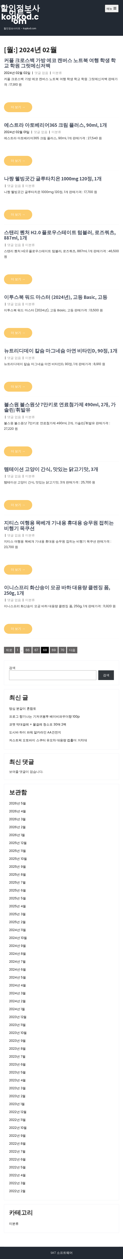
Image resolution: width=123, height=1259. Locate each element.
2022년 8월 (17, 1143)
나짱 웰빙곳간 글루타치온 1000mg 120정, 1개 (53, 178)
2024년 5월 (17, 977)
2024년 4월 (17, 985)
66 (27, 650)
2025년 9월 (17, 866)
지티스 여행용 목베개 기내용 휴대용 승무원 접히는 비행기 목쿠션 (59, 525)
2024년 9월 (17, 946)
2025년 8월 (17, 874)
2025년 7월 (17, 882)
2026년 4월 (17, 811)
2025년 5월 (17, 898)
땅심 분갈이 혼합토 (22, 708)
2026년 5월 (17, 803)
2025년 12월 (18, 843)
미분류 (57, 73)
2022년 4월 (17, 1175)
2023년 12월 (17, 1017)
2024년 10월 (18, 938)
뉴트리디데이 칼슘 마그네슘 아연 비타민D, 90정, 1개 (60, 350)
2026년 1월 (17, 835)
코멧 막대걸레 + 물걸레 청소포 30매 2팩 (37, 724)
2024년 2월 (17, 1001)
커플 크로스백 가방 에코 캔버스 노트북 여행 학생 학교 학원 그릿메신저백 (60, 63)
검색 (12, 668)
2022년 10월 (18, 1127)
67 (36, 650)
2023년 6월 (17, 1064)
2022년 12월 (17, 1112)
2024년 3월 (17, 993)
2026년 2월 (17, 827)
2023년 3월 (17, 1088)
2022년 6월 (17, 1159)
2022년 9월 (17, 1135)
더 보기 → (18, 107)
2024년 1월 (17, 1009)
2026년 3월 (17, 819)
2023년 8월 (17, 1048)
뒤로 (9, 650)
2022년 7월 (17, 1151)
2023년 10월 (18, 1033)
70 (62, 650)
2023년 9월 (17, 1040)
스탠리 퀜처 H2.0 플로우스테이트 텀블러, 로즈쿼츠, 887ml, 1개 (60, 235)
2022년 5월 (17, 1167)
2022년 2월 (17, 1191)
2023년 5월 (17, 1072)
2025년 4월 (17, 906)
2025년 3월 (17, 914)
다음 (72, 650)
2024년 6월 (17, 969)
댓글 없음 (41, 73)
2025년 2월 (17, 922)
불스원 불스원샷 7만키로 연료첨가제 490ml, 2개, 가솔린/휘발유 (60, 407)
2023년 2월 (17, 1096)
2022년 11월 (17, 1120)
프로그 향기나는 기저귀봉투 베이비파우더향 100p (44, 716)
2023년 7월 (17, 1056)
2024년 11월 (17, 930)
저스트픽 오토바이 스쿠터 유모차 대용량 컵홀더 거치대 (48, 740)
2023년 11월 (17, 1025)
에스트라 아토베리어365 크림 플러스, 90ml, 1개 (55, 125)
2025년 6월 (17, 890)
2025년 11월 (17, 851)
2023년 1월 (17, 1104)
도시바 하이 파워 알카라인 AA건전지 (35, 732)
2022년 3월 (17, 1183)
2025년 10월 (18, 858)
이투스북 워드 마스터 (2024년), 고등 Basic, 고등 (55, 297)
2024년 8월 (17, 953)
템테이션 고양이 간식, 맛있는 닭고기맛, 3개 (51, 469)
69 (54, 650)
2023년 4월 (17, 1080)
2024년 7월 (17, 961)
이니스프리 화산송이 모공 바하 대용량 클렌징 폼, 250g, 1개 (57, 590)
